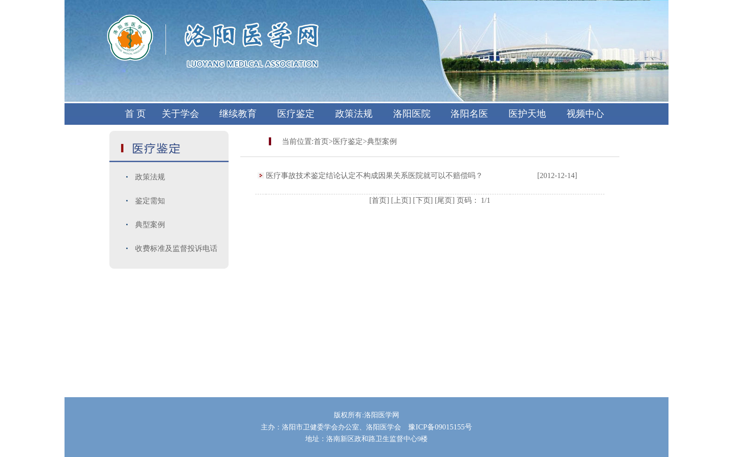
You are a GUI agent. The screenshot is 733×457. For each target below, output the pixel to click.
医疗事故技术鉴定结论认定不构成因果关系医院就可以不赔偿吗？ (374, 175)
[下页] (423, 200)
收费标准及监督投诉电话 (176, 248)
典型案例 (150, 224)
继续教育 (238, 113)
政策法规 (354, 113)
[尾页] (445, 200)
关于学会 (180, 113)
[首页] (379, 200)
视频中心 (585, 113)
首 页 (135, 113)
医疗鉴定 (296, 113)
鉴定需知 (150, 201)
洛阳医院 (412, 113)
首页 (321, 141)
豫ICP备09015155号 (440, 427)
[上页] (401, 200)
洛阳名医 (469, 113)
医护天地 (527, 113)
